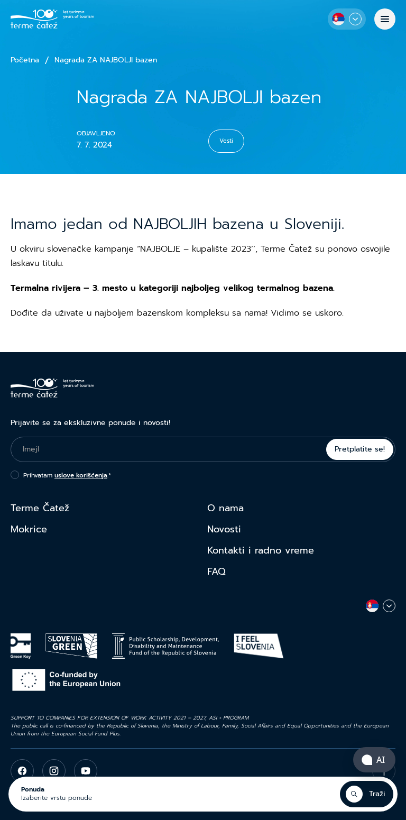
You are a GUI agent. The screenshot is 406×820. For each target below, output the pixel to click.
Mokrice (29, 529)
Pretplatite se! (360, 449)
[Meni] (384, 19)
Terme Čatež (40, 508)
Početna (25, 60)
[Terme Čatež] (52, 19)
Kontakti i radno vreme (260, 550)
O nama (225, 508)
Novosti (224, 529)
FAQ (216, 571)
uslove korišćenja (80, 475)
